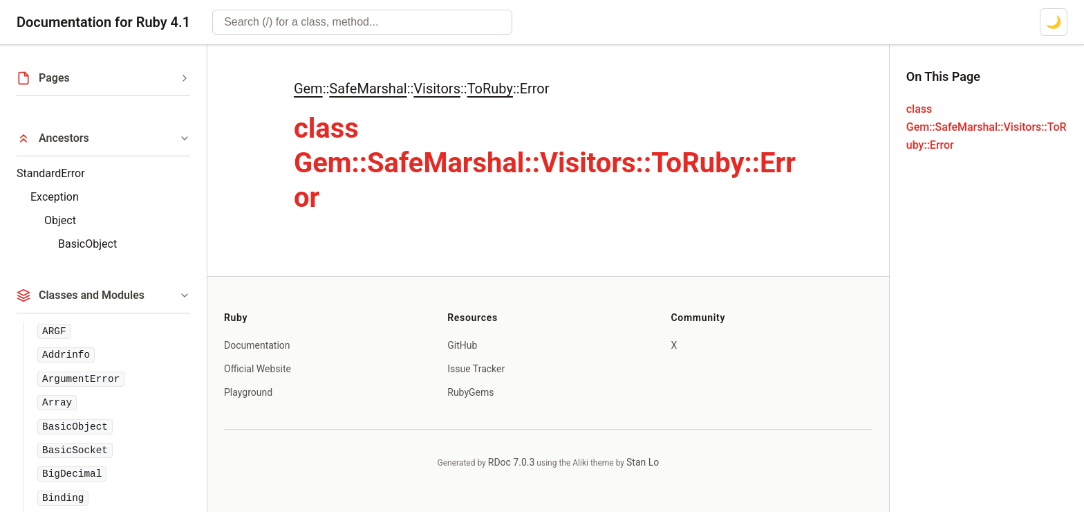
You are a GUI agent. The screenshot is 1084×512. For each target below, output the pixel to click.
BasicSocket (75, 450)
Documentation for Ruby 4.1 (103, 22)
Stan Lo (642, 462)
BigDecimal (72, 473)
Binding (63, 498)
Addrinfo (66, 354)
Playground (248, 392)
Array (57, 402)
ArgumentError (81, 379)
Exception (54, 196)
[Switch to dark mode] (1053, 22)
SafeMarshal (367, 88)
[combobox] (362, 22)
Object (60, 220)
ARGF (54, 331)
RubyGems (470, 392)
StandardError (51, 173)
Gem (308, 88)
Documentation (257, 345)
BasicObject (87, 243)
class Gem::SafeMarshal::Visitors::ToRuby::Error (986, 127)
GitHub (462, 345)
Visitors (436, 88)
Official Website (257, 368)
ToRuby (490, 88)
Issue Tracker (476, 368)
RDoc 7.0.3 (511, 462)
